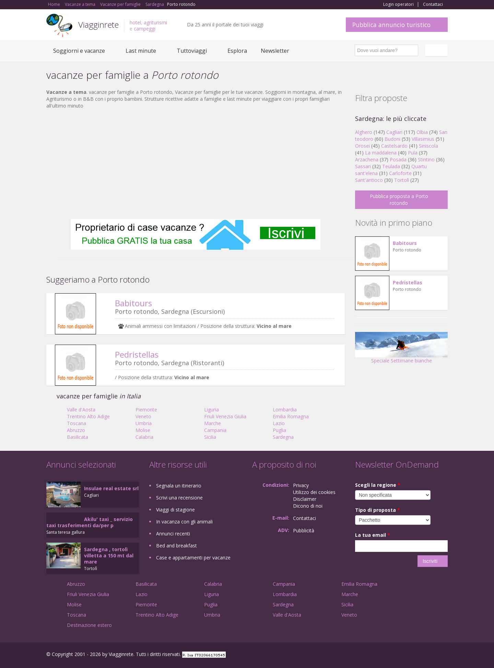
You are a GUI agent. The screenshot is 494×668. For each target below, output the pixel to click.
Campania (215, 430)
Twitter (428, 655)
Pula (412, 152)
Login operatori (398, 4)
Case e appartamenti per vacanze (193, 557)
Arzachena (366, 159)
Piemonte (146, 409)
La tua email (372, 535)
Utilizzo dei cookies (314, 492)
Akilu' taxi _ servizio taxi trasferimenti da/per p (89, 522)
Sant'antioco (369, 180)
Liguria (211, 409)
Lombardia (285, 409)
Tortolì (401, 180)
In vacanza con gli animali (184, 521)
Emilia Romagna (291, 416)
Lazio (279, 423)
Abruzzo (76, 430)
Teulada (391, 166)
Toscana (76, 423)
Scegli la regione (377, 485)
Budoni (392, 139)
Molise (143, 430)
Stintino (426, 159)
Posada (398, 159)
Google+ (410, 655)
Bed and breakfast (176, 545)
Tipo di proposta (377, 510)
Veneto (143, 416)
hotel (135, 22)
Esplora (237, 50)
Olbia (422, 132)
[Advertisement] (195, 164)
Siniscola (428, 146)
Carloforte (400, 173)
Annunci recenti (173, 533)
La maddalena (381, 152)
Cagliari (394, 132)
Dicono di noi (307, 506)
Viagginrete (98, 24)
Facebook (396, 655)
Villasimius (423, 139)
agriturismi (155, 22)
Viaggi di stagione (175, 509)
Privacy (301, 485)
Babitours (133, 303)
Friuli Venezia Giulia (225, 416)
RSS (444, 655)
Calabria (144, 437)
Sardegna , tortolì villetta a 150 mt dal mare (108, 555)
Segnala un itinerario (178, 485)
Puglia (279, 430)
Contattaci (433, 4)
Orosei (362, 146)
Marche (212, 423)
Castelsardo (394, 146)
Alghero (363, 132)
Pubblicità (303, 530)
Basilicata (77, 437)
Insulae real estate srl (111, 488)
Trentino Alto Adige (88, 416)
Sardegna (283, 437)
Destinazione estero (89, 625)
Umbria (144, 423)
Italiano (437, 50)
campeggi (144, 28)
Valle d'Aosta (81, 409)
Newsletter (275, 50)
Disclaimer (304, 499)
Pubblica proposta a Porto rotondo (399, 199)
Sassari (363, 166)
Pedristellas (136, 354)
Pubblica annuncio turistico (391, 25)
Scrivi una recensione (179, 497)
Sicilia (210, 437)
